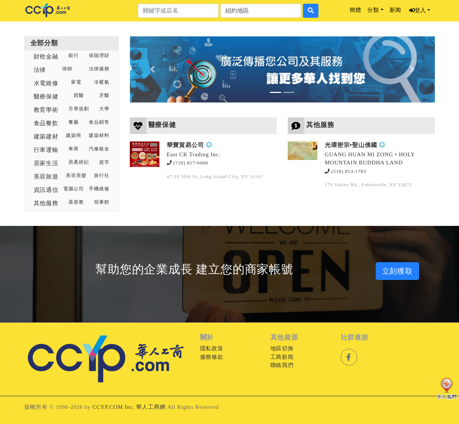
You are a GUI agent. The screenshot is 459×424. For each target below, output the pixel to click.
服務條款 (212, 357)
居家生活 (46, 163)
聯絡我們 (282, 365)
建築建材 (46, 136)
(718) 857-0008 (187, 163)
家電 (76, 82)
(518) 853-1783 (345, 171)
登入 (417, 10)
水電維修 (46, 83)
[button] (153, 69)
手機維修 (99, 188)
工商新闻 (282, 357)
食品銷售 (99, 122)
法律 (40, 70)
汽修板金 (99, 148)
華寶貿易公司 (185, 145)
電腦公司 (73, 188)
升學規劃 (78, 108)
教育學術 (46, 110)
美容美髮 (76, 175)
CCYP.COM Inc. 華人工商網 (129, 407)
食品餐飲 (46, 123)
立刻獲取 (397, 271)
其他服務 (46, 203)
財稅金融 (46, 56)
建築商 (73, 135)
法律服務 (99, 68)
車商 (73, 148)
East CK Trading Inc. (194, 154)
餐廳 (73, 122)
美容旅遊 (46, 176)
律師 (67, 68)
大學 (104, 108)
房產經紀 (78, 162)
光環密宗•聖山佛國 (351, 145)
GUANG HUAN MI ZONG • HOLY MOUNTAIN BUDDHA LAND (370, 158)
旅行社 (101, 175)
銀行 (73, 55)
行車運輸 (46, 150)
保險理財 (99, 55)
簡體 (355, 10)
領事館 (101, 202)
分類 (373, 10)
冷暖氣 (101, 82)
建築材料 (99, 135)
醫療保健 (46, 96)
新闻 (395, 10)
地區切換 (282, 348)
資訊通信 (46, 190)
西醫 (79, 95)
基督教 (76, 202)
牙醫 (104, 95)
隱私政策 (212, 348)
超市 (104, 162)
